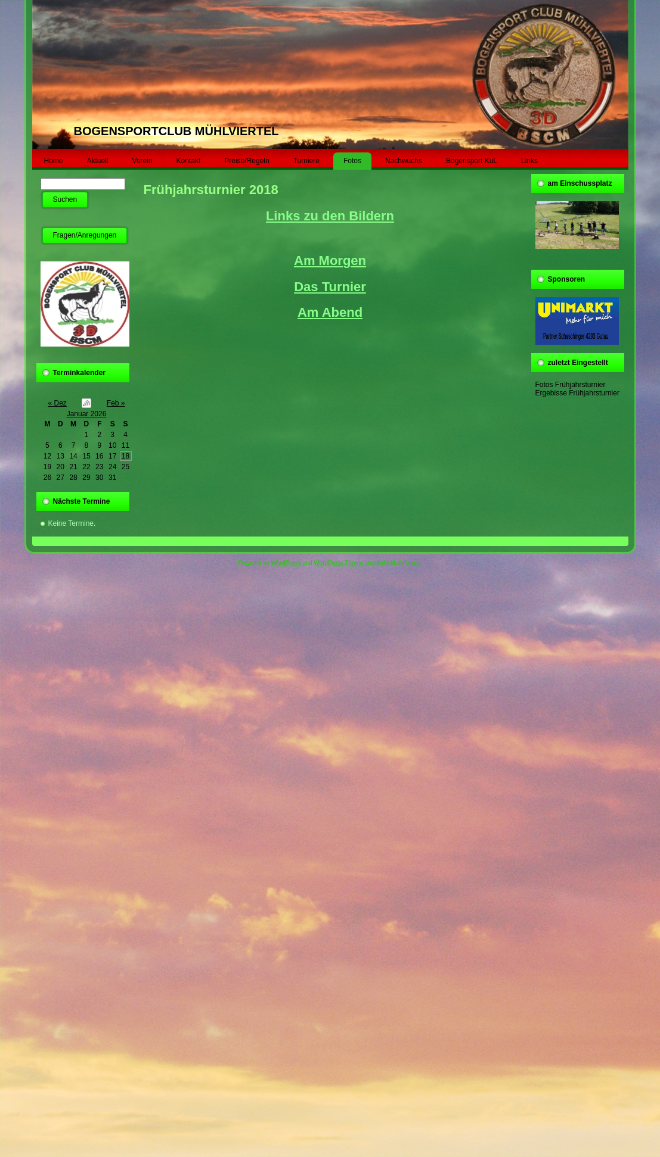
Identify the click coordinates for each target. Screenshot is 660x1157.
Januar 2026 (87, 414)
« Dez (57, 403)
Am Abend (330, 312)
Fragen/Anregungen (85, 235)
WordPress (285, 563)
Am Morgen (330, 260)
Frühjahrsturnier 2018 (211, 189)
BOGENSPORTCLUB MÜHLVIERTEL (176, 131)
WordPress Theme (338, 563)
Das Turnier (330, 286)
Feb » (116, 403)
